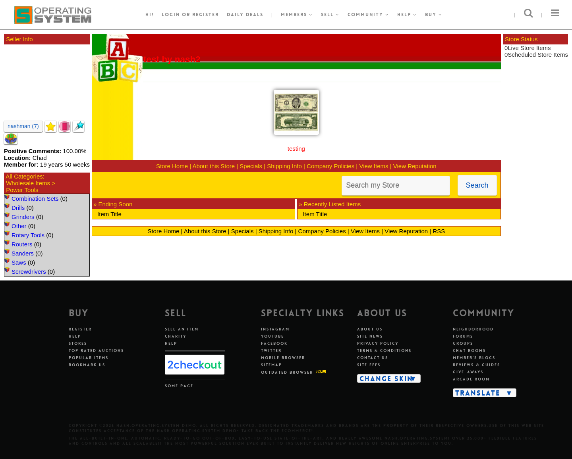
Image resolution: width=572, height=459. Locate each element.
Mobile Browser (283, 357)
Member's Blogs (474, 357)
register (205, 15)
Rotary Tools (28, 235)
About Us (370, 329)
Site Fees (369, 364)
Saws (19, 262)
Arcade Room (471, 379)
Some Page (179, 385)
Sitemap (271, 364)
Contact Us (372, 357)
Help (407, 15)
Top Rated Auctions (96, 350)
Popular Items (88, 357)
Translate (477, 392)
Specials (251, 166)
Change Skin (386, 378)
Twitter (271, 350)
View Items (373, 166)
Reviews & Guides (476, 364)
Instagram (275, 329)
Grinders (23, 216)
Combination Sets (35, 198)
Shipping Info (284, 166)
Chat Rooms (469, 350)
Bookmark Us (87, 364)
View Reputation (415, 166)
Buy (434, 15)
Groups (463, 343)
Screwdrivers (29, 271)
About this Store (213, 166)
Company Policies (330, 166)
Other (19, 226)
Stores (78, 343)
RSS (439, 231)
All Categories (24, 176)
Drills (18, 207)
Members (297, 15)
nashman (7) (23, 126)
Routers (22, 244)
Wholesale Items (28, 183)
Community (368, 15)
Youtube (272, 336)
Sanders (23, 253)
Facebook (274, 343)
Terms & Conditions (384, 350)
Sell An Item (182, 329)
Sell (330, 15)
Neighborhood (473, 329)
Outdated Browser (287, 372)
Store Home (172, 166)
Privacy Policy (377, 343)
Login (171, 15)
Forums (463, 336)
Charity (175, 336)
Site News (370, 336)
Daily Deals (245, 15)
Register (80, 329)
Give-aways (468, 371)
